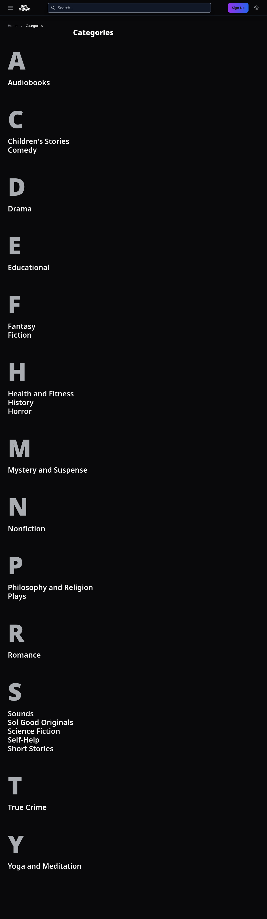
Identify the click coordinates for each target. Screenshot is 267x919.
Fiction (20, 335)
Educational (29, 267)
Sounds (21, 713)
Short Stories (30, 748)
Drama (20, 209)
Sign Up (238, 7)
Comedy (22, 150)
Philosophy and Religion (50, 587)
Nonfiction (26, 529)
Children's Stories (38, 141)
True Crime (27, 807)
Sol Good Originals (40, 722)
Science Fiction (34, 731)
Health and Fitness (41, 394)
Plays (17, 596)
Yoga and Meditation (44, 866)
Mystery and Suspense (48, 470)
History (21, 402)
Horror (20, 411)
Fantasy (22, 326)
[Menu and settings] (256, 8)
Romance (24, 655)
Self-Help (24, 740)
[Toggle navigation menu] (11, 8)
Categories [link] (34, 25)
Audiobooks (29, 82)
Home (13, 25)
